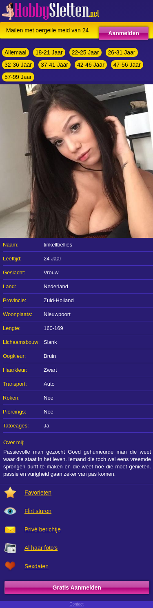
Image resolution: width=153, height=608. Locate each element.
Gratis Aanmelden (77, 587)
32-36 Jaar (18, 64)
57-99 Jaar (18, 77)
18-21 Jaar (49, 52)
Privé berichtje (42, 529)
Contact (76, 604)
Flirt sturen (37, 511)
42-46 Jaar (90, 64)
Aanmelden (123, 33)
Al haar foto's (41, 548)
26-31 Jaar (121, 52)
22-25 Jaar (85, 52)
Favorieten (37, 492)
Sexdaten (36, 566)
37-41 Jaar (54, 64)
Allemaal (15, 52)
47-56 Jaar (127, 64)
